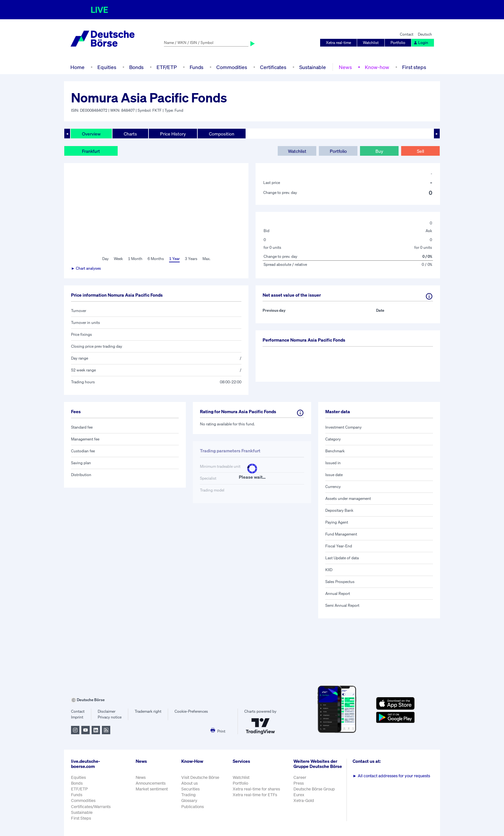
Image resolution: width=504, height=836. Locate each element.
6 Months (156, 258)
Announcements (151, 783)
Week (118, 258)
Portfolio (398, 42)
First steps (414, 67)
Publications (192, 806)
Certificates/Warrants (91, 806)
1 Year (174, 258)
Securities (190, 789)
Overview (91, 134)
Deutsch (425, 34)
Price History (173, 134)
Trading (188, 794)
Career (299, 777)
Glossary (189, 800)
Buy (379, 151)
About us (189, 783)
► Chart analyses (86, 268)
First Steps (81, 818)
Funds (196, 67)
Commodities (231, 67)
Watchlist (371, 42)
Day (105, 258)
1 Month (135, 258)
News (345, 67)
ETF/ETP (167, 67)
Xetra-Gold (303, 800)
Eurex (298, 794)
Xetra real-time (338, 42)
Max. (207, 258)
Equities (106, 67)
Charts (130, 134)
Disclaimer (106, 711)
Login (420, 42)
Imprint (77, 717)
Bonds (136, 67)
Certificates (273, 67)
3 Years (191, 258)
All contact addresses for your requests (391, 776)
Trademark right (148, 711)
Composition (221, 134)
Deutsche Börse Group (314, 789)
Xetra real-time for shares (256, 789)
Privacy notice (110, 717)
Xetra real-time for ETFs (255, 794)
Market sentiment (152, 789)
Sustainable (312, 67)
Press (298, 783)
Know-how (377, 67)
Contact (406, 34)
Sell (420, 151)
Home (77, 67)
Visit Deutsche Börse (200, 777)
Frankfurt (91, 151)
